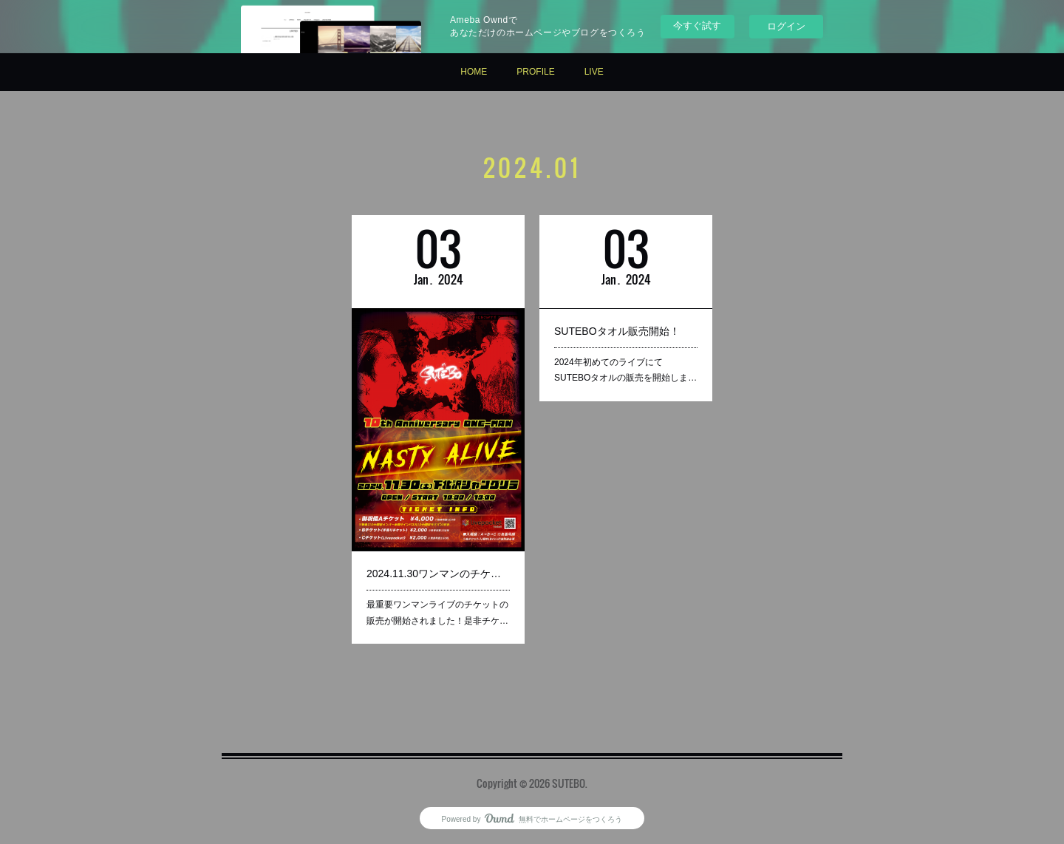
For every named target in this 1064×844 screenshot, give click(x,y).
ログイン (786, 26)
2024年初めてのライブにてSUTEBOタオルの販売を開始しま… (625, 370)
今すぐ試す (697, 25)
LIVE (594, 72)
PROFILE (535, 72)
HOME (473, 72)
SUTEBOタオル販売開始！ (616, 331)
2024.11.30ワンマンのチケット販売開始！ (437, 573)
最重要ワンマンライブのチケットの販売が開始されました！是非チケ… (437, 612)
